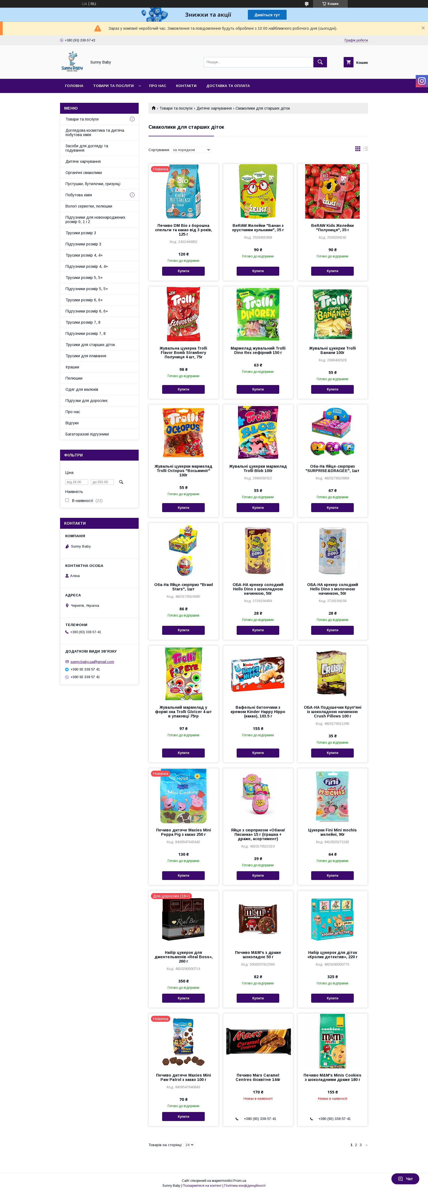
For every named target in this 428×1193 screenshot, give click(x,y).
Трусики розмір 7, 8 (83, 322)
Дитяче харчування (214, 108)
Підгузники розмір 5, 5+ (87, 289)
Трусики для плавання (86, 356)
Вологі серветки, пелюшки (89, 206)
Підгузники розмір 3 (83, 244)
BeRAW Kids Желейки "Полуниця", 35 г (332, 227)
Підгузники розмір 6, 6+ (87, 311)
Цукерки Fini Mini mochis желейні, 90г (332, 832)
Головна (74, 86)
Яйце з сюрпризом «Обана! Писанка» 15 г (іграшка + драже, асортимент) (258, 834)
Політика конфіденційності (245, 1186)
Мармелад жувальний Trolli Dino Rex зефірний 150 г (258, 350)
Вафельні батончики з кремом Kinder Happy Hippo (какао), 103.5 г (258, 711)
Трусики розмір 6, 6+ (84, 300)
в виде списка (365, 150)
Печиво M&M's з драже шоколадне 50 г (258, 954)
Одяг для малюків (82, 389)
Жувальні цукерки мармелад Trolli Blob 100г (258, 468)
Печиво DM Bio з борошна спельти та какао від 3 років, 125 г (183, 229)
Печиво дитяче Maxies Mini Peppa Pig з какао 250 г (183, 832)
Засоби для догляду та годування (87, 148)
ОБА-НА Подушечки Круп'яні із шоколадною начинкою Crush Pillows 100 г (332, 711)
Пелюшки (74, 378)
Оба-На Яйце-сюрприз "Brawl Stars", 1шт (183, 586)
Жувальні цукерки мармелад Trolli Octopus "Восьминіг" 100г (183, 470)
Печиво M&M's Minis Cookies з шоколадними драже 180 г (332, 1077)
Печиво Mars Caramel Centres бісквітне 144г (258, 1077)
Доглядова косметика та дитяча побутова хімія (95, 132)
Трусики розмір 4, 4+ (84, 255)
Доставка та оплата (228, 86)
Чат (405, 1178)
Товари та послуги (113, 86)
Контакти (186, 86)
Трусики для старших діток (90, 344)
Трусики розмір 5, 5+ (84, 277)
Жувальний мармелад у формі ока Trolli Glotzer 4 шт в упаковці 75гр (183, 711)
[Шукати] (320, 62)
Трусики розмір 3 (81, 233)
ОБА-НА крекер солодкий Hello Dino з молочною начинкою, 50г (332, 589)
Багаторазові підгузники (87, 434)
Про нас (157, 86)
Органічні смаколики (84, 172)
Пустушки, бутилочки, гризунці (93, 184)
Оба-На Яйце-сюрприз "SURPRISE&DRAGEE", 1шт (332, 468)
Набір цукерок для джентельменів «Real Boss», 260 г (183, 956)
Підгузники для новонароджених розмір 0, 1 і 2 (95, 219)
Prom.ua (239, 1181)
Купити (183, 271)
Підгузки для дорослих (87, 400)
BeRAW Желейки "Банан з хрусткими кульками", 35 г (258, 227)
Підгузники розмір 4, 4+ (87, 266)
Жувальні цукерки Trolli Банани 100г (332, 350)
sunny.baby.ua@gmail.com (92, 662)
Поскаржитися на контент (202, 1186)
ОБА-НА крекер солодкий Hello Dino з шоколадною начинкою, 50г (258, 589)
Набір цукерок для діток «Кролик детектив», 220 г (332, 954)
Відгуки (72, 423)
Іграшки (72, 367)
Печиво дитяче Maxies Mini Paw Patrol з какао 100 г (183, 1077)
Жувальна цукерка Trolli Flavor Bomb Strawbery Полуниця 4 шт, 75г (183, 352)
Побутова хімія (79, 195)
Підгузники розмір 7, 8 (86, 333)
